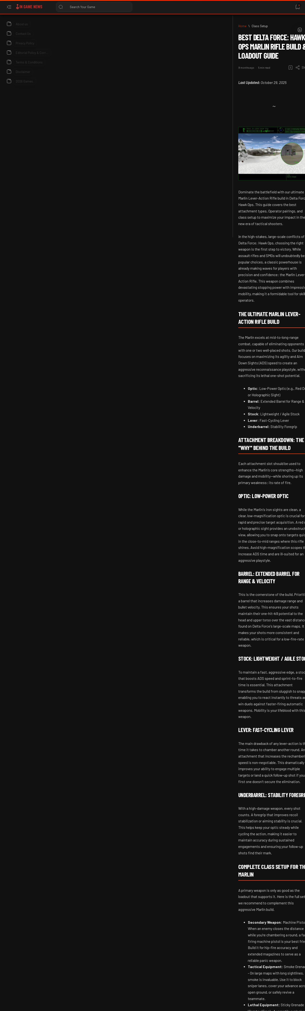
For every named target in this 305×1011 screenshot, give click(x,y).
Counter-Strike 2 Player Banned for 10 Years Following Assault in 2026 (261, 199)
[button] (128, 971)
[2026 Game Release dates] (262, 270)
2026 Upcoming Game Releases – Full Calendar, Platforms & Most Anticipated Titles (261, 296)
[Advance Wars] (255, 81)
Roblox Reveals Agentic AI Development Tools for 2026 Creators (258, 245)
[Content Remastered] (73, 971)
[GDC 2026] (252, 408)
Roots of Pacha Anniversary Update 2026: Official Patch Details (259, 485)
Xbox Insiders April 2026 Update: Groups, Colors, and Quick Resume (260, 532)
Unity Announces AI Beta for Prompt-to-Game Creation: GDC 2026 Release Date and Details (263, 435)
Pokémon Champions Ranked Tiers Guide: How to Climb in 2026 (260, 389)
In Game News (44, 1003)
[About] (9, 24)
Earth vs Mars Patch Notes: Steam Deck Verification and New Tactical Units (261, 103)
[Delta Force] (107, 971)
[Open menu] (9, 7)
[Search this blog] (94, 7)
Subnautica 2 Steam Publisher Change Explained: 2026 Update (259, 347)
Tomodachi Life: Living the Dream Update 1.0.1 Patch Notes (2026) (262, 158)
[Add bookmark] (194, 49)
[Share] (206, 49)
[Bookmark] (297, 7)
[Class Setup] (49, 26)
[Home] (32, 26)
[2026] (247, 141)
